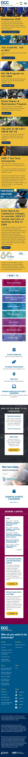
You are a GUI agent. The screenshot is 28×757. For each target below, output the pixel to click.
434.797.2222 (4, 694)
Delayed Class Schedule (6, 650)
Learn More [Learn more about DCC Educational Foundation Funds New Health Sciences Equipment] (12, 584)
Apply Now (21, 3)
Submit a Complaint (5, 676)
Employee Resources (20, 644)
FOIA (16, 668)
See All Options (5, 474)
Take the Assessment (14, 428)
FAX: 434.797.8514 (5, 700)
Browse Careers (14, 450)
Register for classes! (7, 58)
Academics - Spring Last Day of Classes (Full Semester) (13, 524)
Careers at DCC (18, 647)
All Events (19, 549)
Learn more (5, 142)
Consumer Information (6, 644)
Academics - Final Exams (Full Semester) (13, 529)
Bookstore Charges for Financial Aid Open (12, 541)
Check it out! (5, 113)
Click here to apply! (7, 85)
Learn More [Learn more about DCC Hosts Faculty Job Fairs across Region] (12, 613)
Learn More (5, 247)
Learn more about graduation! (9, 32)
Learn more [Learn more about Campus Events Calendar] (13, 502)
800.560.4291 (4, 692)
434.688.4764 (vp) (5, 697)
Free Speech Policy (5, 656)
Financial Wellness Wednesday (11, 546)
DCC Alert (3, 647)
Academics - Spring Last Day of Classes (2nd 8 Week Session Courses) (14, 535)
